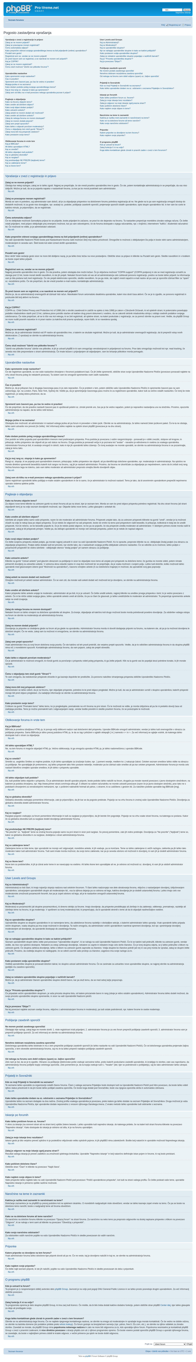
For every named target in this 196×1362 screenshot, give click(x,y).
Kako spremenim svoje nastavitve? (20, 76)
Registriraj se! (175, 25)
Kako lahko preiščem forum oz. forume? (117, 98)
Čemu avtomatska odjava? (16, 48)
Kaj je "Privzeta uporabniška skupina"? (116, 59)
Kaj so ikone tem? (13, 166)
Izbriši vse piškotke (160, 1351)
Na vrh (11, 191)
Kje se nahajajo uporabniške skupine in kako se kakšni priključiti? (128, 51)
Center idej (165, 1305)
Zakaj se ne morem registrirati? (18, 64)
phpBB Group (61, 1289)
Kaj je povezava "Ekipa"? (110, 61)
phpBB (87, 1356)
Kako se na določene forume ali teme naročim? (120, 121)
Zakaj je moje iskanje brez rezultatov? (116, 100)
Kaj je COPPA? (11, 61)
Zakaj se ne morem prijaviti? (17, 42)
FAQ (163, 25)
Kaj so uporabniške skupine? (112, 48)
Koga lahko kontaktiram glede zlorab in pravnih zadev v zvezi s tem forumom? (133, 150)
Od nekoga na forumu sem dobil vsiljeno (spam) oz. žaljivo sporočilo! (129, 76)
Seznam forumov (16, 20)
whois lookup (66, 1324)
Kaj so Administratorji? (109, 42)
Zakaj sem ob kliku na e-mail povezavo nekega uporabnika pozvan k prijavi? (38, 92)
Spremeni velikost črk (188, 19)
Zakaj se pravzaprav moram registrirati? (22, 45)
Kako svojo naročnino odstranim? (114, 123)
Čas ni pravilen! (12, 79)
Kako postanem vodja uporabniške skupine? (119, 53)
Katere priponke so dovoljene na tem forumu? (119, 133)
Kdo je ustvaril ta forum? (110, 145)
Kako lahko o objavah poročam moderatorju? (24, 126)
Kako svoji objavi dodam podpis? (19, 107)
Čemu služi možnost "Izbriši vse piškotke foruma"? (27, 67)
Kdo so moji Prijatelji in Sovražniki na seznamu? (120, 86)
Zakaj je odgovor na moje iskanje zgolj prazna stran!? (123, 103)
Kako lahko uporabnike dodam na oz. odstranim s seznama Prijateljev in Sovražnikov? (137, 88)
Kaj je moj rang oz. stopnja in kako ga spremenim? (27, 90)
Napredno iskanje (183, 12)
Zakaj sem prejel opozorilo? (17, 124)
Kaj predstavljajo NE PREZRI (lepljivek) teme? (25, 160)
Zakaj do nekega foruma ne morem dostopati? (25, 118)
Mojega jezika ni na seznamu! (18, 84)
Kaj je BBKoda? (12, 144)
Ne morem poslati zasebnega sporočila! (117, 71)
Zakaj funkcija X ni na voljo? (112, 147)
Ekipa (148, 1351)
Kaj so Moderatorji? (108, 45)
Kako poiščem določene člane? (113, 106)
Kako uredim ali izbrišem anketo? (19, 115)
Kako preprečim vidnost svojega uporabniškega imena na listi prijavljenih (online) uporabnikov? (46, 51)
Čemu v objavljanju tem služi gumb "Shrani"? (24, 129)
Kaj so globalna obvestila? (16, 155)
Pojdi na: (149, 1344)
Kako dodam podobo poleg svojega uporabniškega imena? (30, 87)
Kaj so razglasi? (12, 157)
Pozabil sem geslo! (13, 53)
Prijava (188, 25)
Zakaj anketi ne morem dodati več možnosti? (24, 113)
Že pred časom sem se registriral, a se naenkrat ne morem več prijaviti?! (36, 59)
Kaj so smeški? (11, 149)
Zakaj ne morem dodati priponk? (19, 121)
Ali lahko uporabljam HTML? (17, 147)
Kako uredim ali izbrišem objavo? (19, 104)
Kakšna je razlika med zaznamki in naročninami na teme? (124, 118)
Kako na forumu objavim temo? (18, 102)
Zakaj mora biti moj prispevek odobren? (22, 132)
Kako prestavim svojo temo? (17, 135)
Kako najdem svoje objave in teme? (115, 108)
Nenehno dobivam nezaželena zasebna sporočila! (121, 73)
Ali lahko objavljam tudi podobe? (19, 152)
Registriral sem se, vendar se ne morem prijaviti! (26, 56)
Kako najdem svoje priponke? (112, 135)
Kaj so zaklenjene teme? (15, 163)
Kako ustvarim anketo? (15, 110)
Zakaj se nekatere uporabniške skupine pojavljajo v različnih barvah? (129, 56)
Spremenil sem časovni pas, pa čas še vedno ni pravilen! (29, 82)
